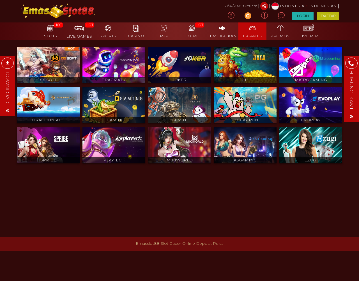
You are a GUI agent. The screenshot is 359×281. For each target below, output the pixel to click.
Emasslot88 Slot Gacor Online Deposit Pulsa (180, 243)
